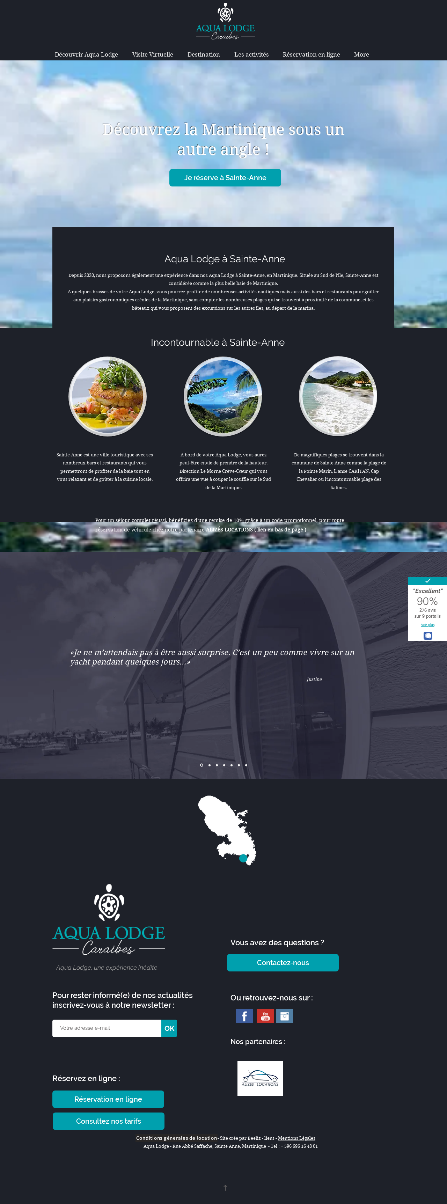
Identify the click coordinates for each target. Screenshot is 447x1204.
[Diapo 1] (201, 765)
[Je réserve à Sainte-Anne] (225, 177)
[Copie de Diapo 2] (217, 765)
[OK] (169, 1028)
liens (270, 1138)
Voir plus (427, 625)
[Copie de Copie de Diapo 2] (224, 765)
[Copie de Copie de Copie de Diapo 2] (246, 765)
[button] (203, 54)
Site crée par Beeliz (240, 1138)
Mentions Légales (296, 1138)
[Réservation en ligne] (108, 1099)
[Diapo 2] (209, 765)
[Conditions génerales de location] (176, 1138)
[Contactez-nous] (283, 962)
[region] (106, 398)
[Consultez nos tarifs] (108, 1121)
